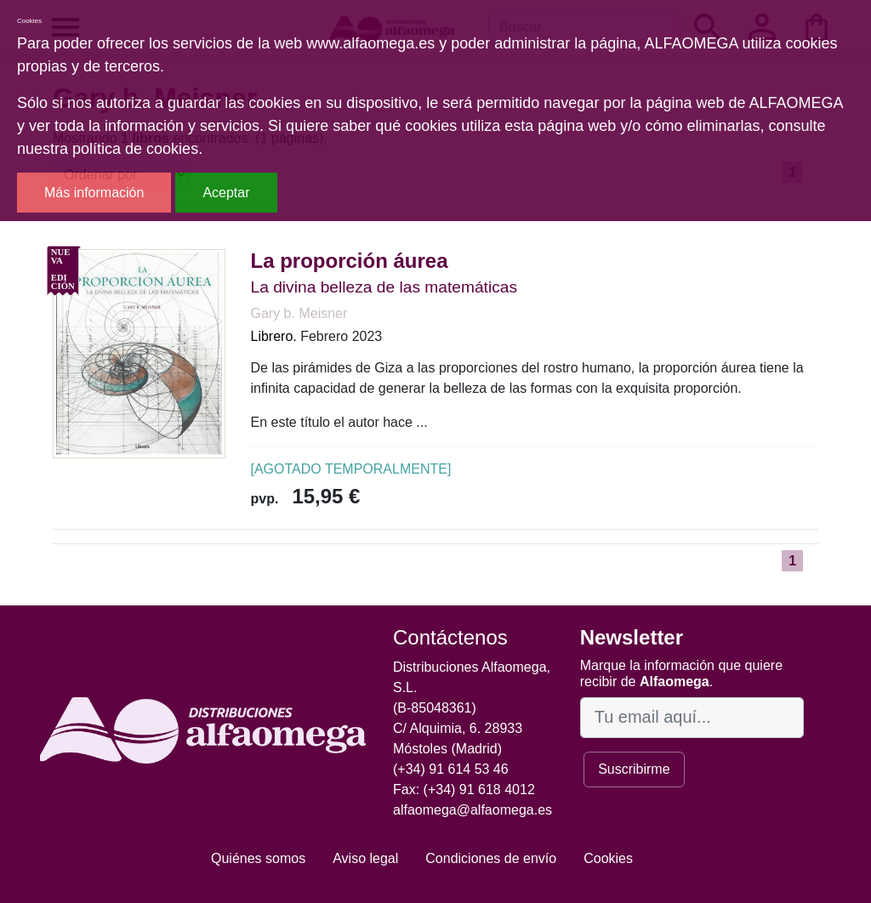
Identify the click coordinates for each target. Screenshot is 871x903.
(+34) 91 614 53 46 (451, 769)
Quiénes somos (258, 858)
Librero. (274, 336)
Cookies (608, 858)
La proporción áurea (349, 260)
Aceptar (225, 192)
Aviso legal (365, 858)
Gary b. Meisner (299, 313)
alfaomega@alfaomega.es (472, 810)
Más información (94, 192)
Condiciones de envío (490, 858)
